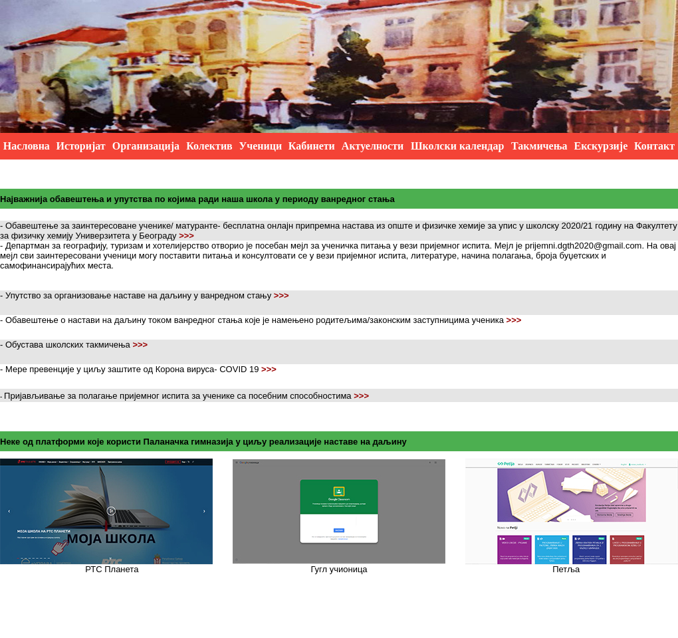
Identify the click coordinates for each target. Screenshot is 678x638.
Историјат (81, 146)
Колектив (209, 146)
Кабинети (311, 146)
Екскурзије (600, 146)
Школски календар (457, 146)
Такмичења (539, 146)
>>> (186, 236)
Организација (145, 146)
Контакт (654, 146)
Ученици (260, 146)
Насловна (26, 146)
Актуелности (372, 146)
